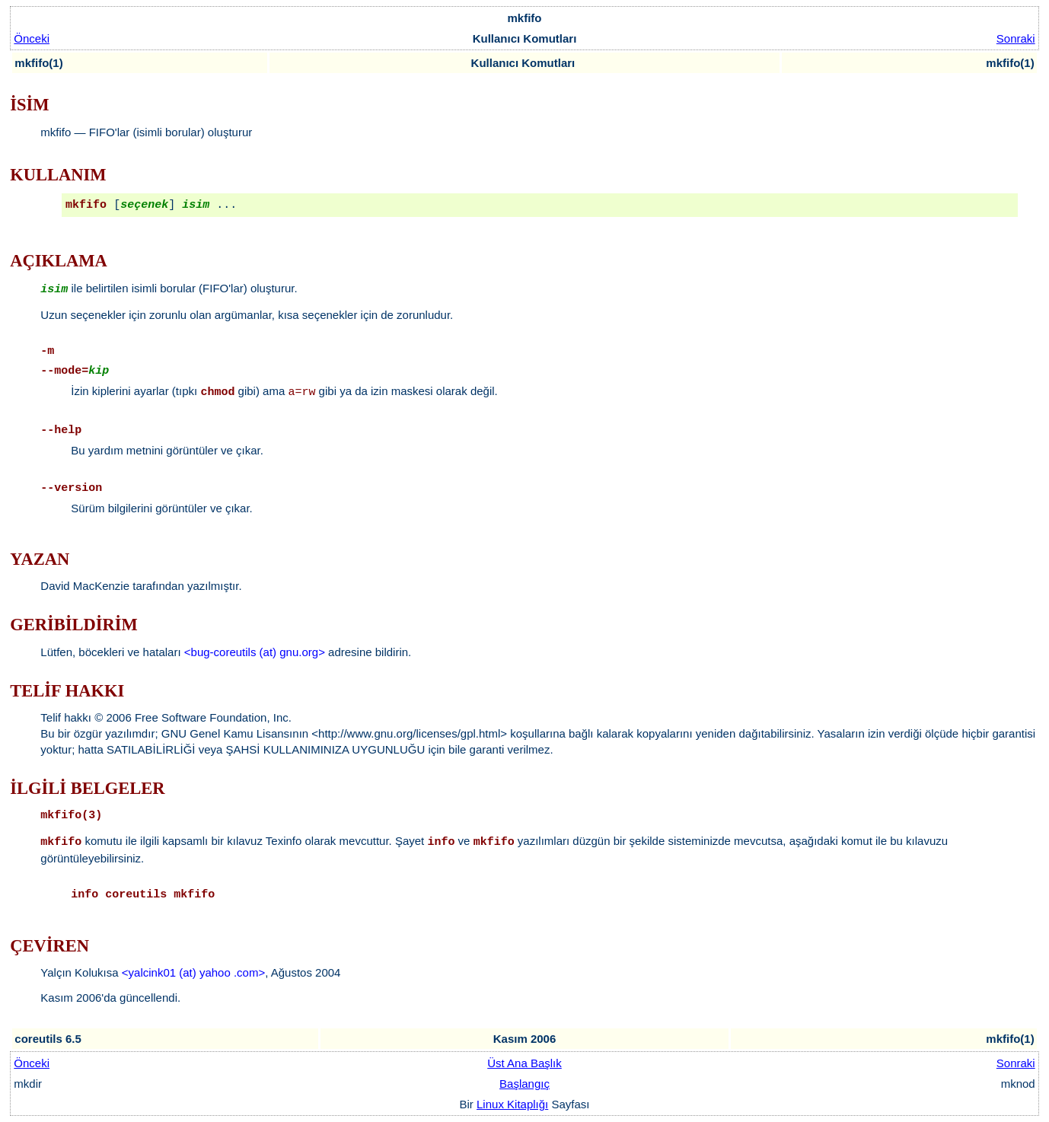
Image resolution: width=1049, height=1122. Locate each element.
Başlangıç (524, 1083)
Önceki (31, 38)
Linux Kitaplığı (512, 1104)
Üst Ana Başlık (524, 1063)
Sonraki (1015, 38)
